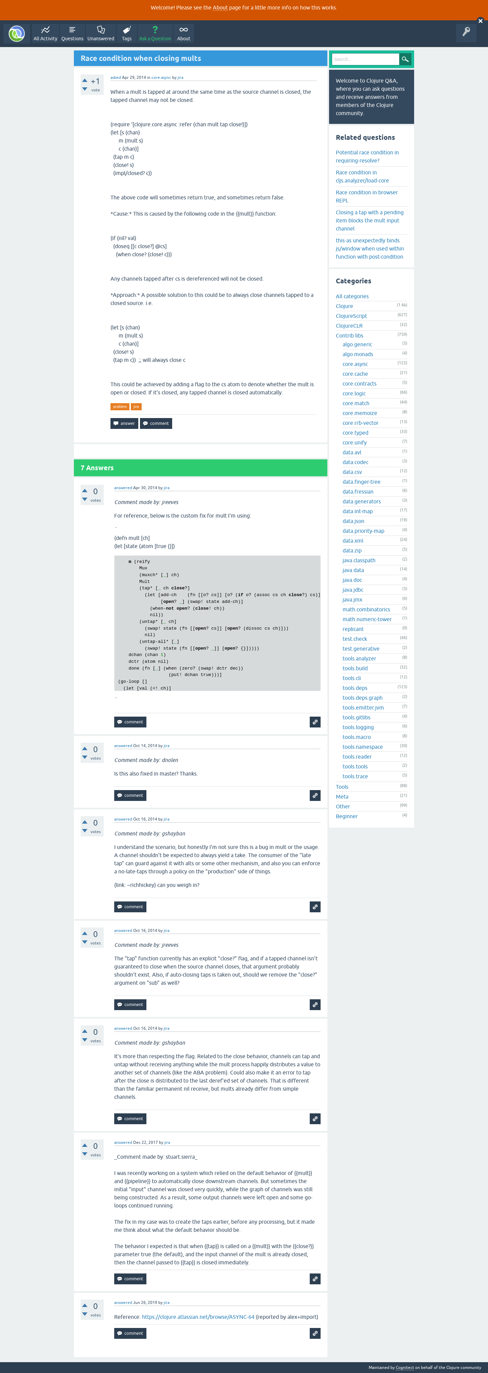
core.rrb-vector (361, 423)
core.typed (355, 433)
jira (136, 407)
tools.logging (358, 727)
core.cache (355, 374)
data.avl (352, 452)
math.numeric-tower (367, 619)
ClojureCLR (349, 326)
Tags (126, 38)
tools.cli (352, 678)
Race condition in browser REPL (367, 196)
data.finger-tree (362, 482)
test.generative (361, 649)
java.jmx (352, 599)
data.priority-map (363, 531)
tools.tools (355, 766)
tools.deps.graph (363, 698)
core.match (356, 403)
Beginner (347, 816)
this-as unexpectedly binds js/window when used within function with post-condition (370, 248)
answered (123, 487)
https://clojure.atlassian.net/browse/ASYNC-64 (198, 1317)
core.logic (354, 393)
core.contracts (360, 383)
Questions (72, 38)
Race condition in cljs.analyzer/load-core (362, 176)
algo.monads (358, 354)
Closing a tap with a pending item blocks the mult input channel (370, 220)
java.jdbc (353, 590)
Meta (342, 796)
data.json (353, 521)
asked (115, 77)
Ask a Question (155, 38)
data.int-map (358, 511)
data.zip (352, 550)
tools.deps (355, 688)
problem (120, 407)
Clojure (344, 306)
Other (343, 806)
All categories (352, 296)
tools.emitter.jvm (363, 707)
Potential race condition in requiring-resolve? (367, 156)
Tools (342, 787)
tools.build (355, 668)
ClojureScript (351, 316)
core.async (161, 77)
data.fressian (358, 491)
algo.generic (357, 344)
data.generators (362, 501)
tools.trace (355, 776)
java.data (353, 570)
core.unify (355, 442)
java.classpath (359, 560)
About (220, 7)
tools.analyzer (359, 658)
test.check (355, 639)
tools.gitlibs (356, 717)
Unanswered (100, 38)
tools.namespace (363, 747)
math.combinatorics (366, 609)
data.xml (353, 541)
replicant (353, 629)
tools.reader (357, 757)
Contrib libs (349, 335)
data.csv (352, 472)
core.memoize (360, 413)
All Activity (45, 38)
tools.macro (357, 737)
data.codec (355, 462)
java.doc (352, 580)
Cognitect (405, 1367)
